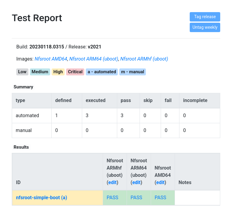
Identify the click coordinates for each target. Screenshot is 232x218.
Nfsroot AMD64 (51, 59)
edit (112, 182)
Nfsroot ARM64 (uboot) (93, 59)
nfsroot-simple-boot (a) (41, 197)
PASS (112, 197)
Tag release (205, 16)
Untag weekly (205, 27)
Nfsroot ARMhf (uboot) (144, 59)
